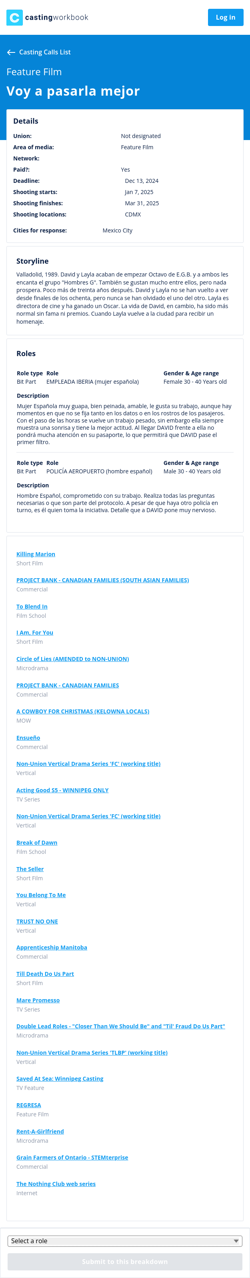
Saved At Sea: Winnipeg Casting (59, 1078)
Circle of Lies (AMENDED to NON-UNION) (72, 659)
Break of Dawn (37, 842)
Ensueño (28, 737)
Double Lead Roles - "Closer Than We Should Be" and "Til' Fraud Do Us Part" (120, 1026)
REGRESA (28, 1105)
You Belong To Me (41, 895)
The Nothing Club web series (56, 1184)
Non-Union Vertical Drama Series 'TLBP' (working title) (92, 1052)
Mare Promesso (38, 1000)
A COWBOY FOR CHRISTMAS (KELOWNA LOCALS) (82, 711)
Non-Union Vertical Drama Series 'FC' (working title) (88, 763)
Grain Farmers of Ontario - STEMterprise (72, 1157)
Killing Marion (35, 554)
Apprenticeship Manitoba (51, 947)
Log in (226, 17)
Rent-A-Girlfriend (40, 1131)
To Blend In (32, 606)
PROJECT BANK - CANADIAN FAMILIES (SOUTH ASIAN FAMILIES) (102, 580)
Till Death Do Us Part (45, 974)
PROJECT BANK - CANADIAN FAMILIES (67, 685)
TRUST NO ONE (37, 921)
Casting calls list (45, 52)
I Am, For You (34, 632)
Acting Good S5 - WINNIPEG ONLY (62, 790)
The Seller (30, 869)
